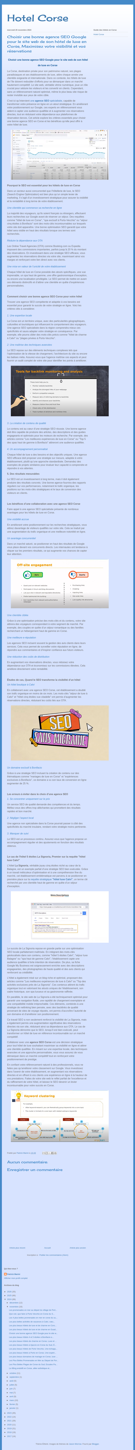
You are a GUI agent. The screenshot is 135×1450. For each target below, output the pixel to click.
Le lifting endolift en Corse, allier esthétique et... (30, 1368)
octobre (13, 1373)
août (11, 1381)
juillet (12, 1385)
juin (11, 1388)
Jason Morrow (75, 1444)
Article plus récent (17, 1248)
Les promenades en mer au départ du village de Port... (33, 1310)
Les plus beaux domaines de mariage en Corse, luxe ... (33, 1356)
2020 (9, 1424)
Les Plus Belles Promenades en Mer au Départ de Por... (33, 1360)
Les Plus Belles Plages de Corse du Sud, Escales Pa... (33, 1364)
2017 (9, 1436)
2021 (9, 1421)
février (12, 1404)
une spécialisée (46, 100)
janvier (12, 1408)
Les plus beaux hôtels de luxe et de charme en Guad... (33, 1329)
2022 (9, 1417)
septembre (14, 1377)
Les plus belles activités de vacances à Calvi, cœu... (32, 1322)
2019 (9, 1428)
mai (11, 1392)
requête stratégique (52, 879)
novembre (14, 1307)
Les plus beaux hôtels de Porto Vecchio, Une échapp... (33, 1349)
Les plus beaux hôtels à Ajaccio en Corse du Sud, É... (32, 1345)
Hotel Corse (37, 17)
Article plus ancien (78, 1248)
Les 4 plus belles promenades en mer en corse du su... (33, 1318)
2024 (9, 1299)
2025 (9, 1295)
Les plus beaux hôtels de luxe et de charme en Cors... (33, 1325)
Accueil (47, 1248)
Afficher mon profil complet (16, 1278)
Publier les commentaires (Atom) (53, 1255)
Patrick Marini (13, 1274)
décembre (14, 1303)
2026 (9, 1292)
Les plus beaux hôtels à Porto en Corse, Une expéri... (32, 1353)
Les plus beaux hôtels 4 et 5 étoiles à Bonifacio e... (31, 1337)
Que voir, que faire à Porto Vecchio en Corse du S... (32, 1314)
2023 (9, 1413)
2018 (9, 1432)
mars (12, 1400)
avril (11, 1396)
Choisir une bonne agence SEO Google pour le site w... (33, 1333)
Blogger (95, 1444)
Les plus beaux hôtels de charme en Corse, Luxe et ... (33, 1341)
